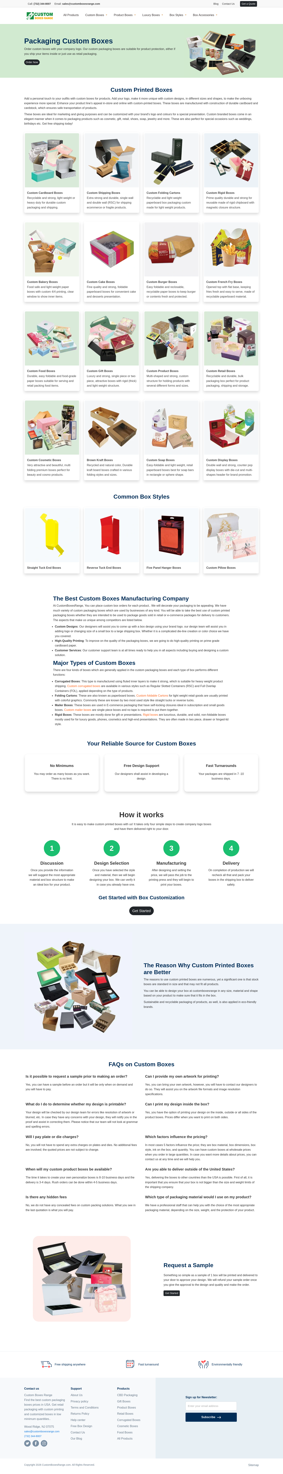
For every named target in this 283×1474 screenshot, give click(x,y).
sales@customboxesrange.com (42, 1431)
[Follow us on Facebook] (35, 1443)
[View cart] (238, 4)
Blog (215, 3)
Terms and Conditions (85, 1407)
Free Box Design (81, 1426)
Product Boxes (123, 15)
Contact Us (228, 3)
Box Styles (176, 15)
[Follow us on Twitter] (27, 1443)
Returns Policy (80, 1413)
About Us (76, 1395)
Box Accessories (203, 15)
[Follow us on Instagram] (44, 1443)
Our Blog (76, 1438)
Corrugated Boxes (128, 1420)
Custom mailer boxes (77, 709)
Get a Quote (248, 3)
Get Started (141, 911)
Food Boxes (124, 1432)
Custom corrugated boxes (83, 686)
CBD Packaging (127, 1395)
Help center (78, 1420)
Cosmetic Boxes (127, 1426)
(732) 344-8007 (33, 1436)
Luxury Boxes (151, 15)
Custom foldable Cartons (152, 695)
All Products (71, 15)
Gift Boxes (123, 1401)
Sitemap (253, 1465)
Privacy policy (79, 1401)
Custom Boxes (94, 15)
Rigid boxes (150, 714)
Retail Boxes (125, 1413)
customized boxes (41, 1414)
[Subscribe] (211, 1417)
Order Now (32, 62)
